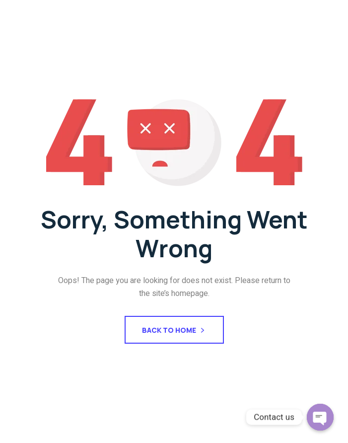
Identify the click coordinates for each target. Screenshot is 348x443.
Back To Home (174, 331)
